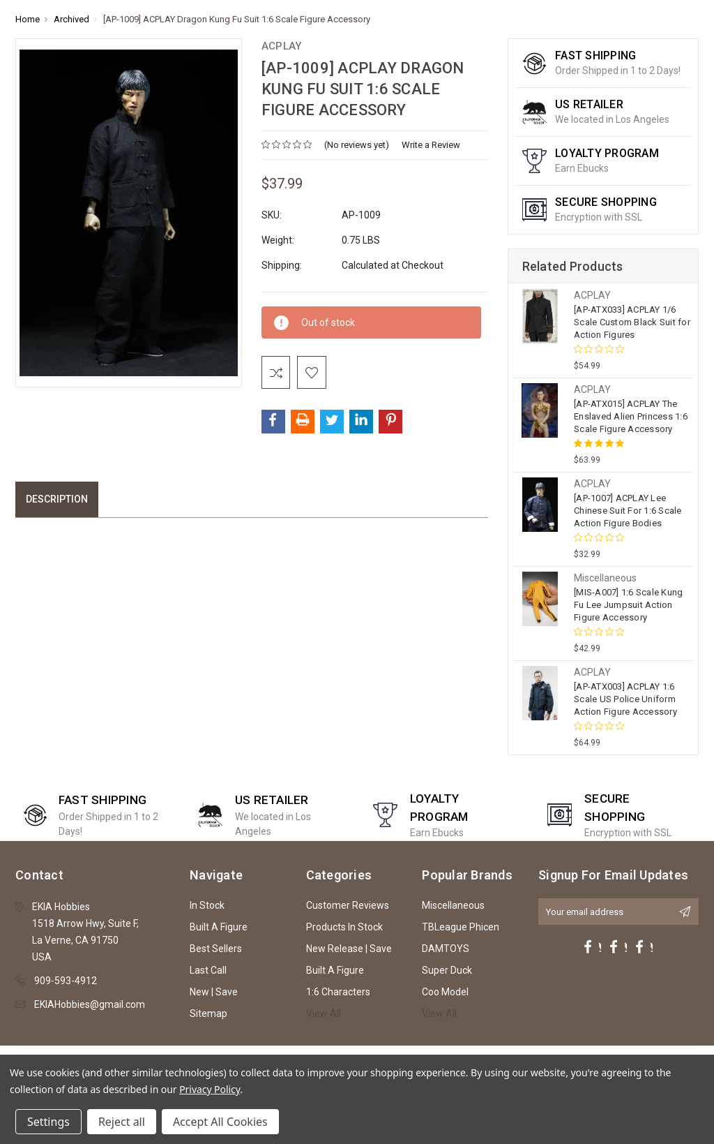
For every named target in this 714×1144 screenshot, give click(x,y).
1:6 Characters (338, 991)
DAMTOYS (445, 948)
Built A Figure (219, 927)
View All (323, 1013)
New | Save (214, 991)
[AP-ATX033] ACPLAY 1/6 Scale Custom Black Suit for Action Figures (632, 322)
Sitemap (208, 1013)
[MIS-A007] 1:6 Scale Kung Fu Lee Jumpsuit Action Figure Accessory (628, 605)
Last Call (208, 970)
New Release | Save (349, 948)
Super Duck (447, 970)
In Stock (207, 905)
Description (57, 501)
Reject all (121, 1121)
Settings (48, 1121)
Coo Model (445, 991)
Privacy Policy (209, 1089)
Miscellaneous (453, 905)
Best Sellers (216, 948)
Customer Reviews (347, 905)
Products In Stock (344, 927)
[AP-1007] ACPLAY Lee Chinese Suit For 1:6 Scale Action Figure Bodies (628, 510)
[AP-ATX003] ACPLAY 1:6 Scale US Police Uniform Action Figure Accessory (625, 699)
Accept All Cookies (220, 1121)
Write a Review (431, 145)
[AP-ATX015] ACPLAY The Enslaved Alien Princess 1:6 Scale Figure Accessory (631, 416)
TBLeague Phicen (460, 927)
